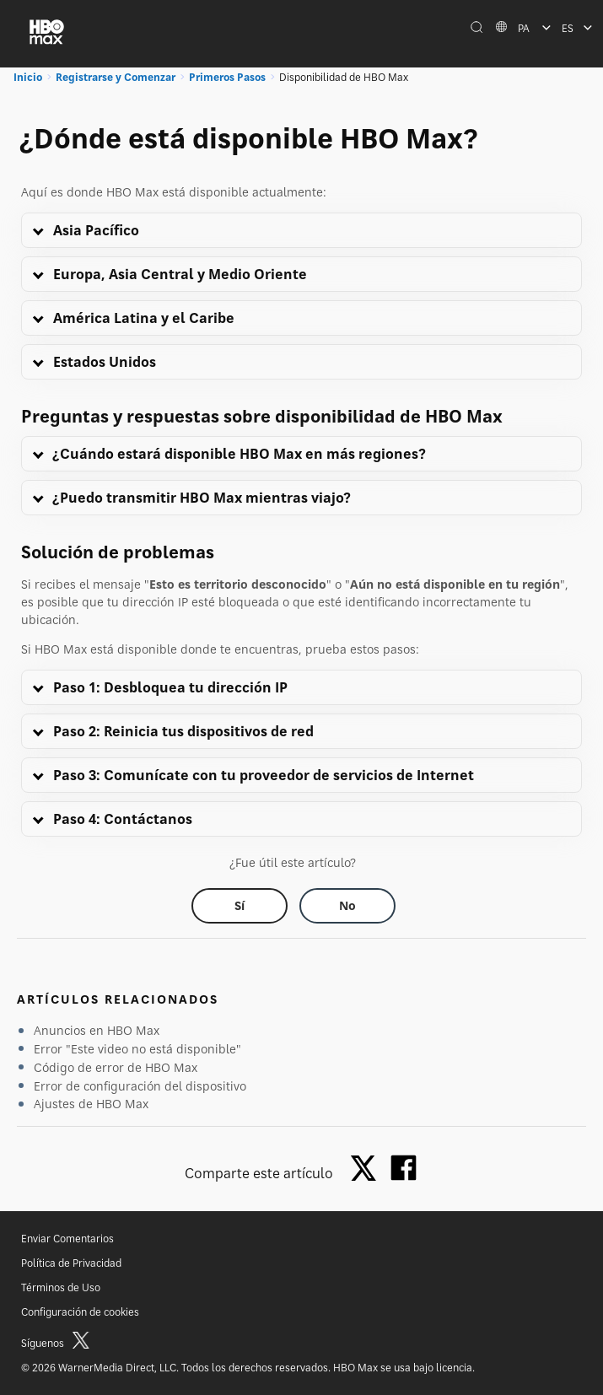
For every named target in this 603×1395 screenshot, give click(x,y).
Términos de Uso (60, 1287)
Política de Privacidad (71, 1263)
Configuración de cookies (80, 1312)
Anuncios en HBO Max (96, 1030)
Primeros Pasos (227, 77)
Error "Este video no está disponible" (137, 1049)
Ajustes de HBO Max (91, 1104)
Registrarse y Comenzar (115, 77)
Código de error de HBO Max (115, 1067)
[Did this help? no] (347, 906)
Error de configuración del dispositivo (140, 1086)
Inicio (27, 77)
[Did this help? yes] (239, 906)
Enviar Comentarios (67, 1238)
